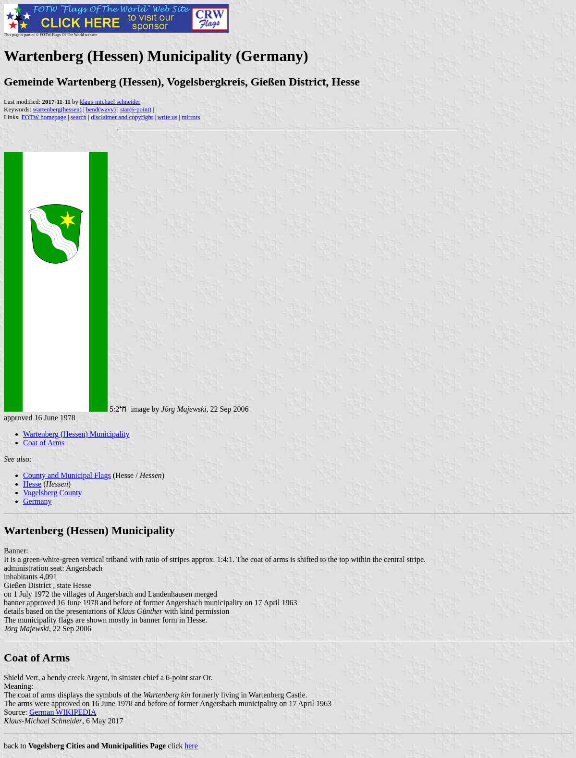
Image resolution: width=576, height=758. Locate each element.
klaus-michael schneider (110, 101)
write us (168, 117)
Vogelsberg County (52, 493)
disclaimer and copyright (122, 117)
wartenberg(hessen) (57, 109)
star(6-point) (135, 109)
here (191, 746)
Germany (37, 501)
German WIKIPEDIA (63, 712)
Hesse (32, 484)
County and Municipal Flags (67, 475)
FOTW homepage (43, 117)
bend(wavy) (101, 109)
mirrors (191, 117)
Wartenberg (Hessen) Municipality (76, 434)
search (78, 117)
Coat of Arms (43, 443)
